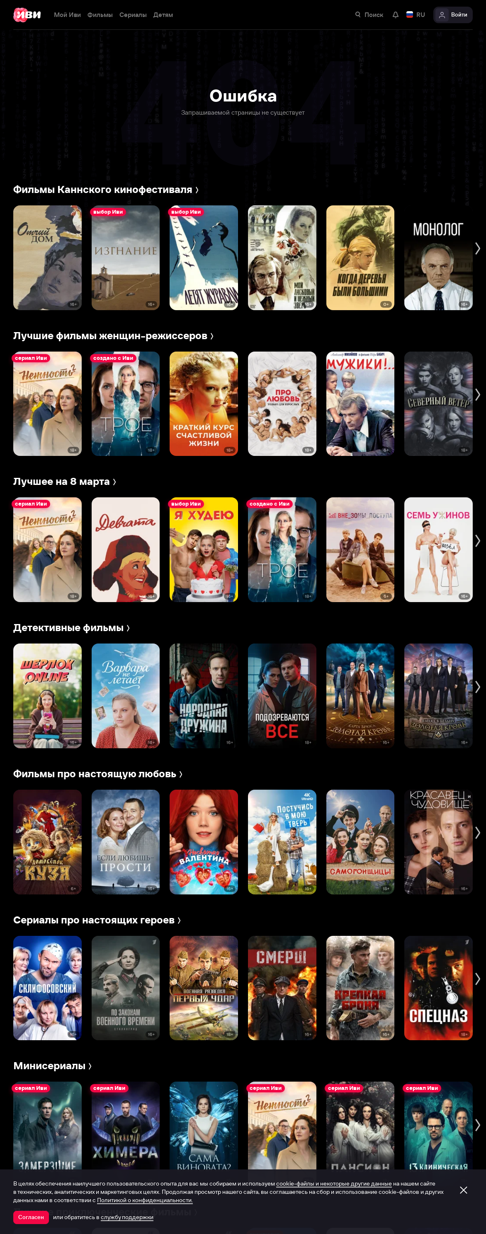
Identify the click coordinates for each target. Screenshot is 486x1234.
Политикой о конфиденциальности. (145, 1200)
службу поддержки (127, 1217)
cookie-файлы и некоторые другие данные (334, 1183)
